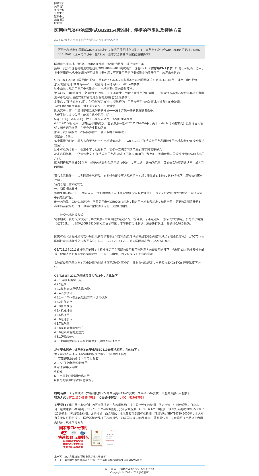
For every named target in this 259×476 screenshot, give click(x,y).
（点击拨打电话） (107, 397)
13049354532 (126, 469)
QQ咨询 (113, 39)
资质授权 (59, 9)
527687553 (147, 469)
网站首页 (59, 3)
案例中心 (59, 16)
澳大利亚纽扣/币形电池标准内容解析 (85, 456)
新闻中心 (59, 13)
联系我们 (59, 22)
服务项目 (59, 19)
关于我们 (59, 6)
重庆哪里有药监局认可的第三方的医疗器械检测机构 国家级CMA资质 (103, 459)
